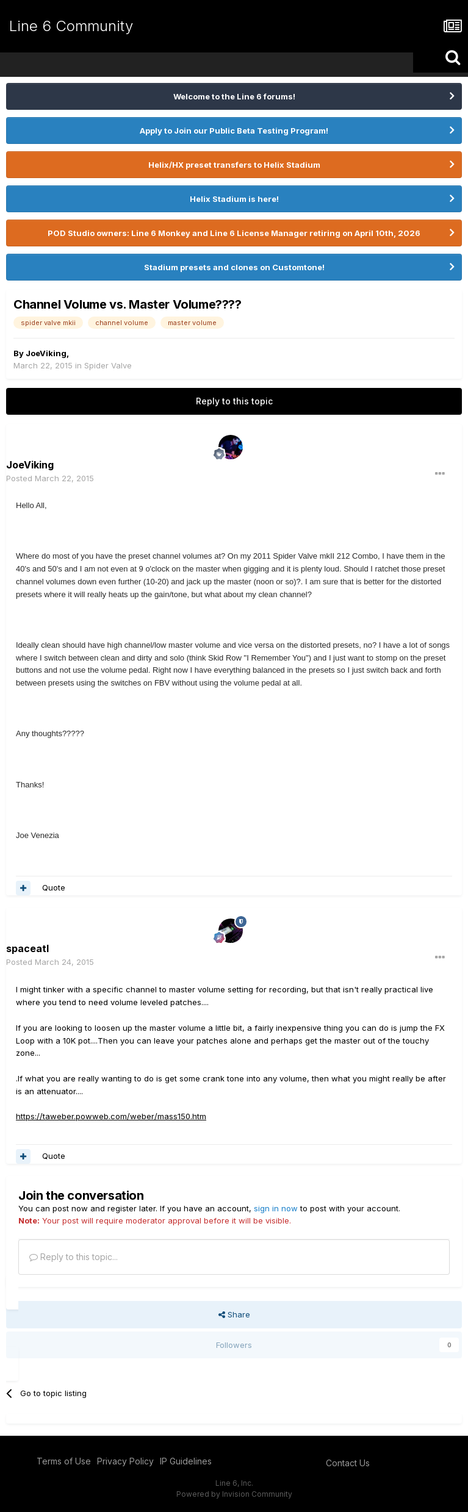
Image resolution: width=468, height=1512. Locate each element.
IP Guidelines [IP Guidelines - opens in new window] (186, 1461)
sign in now (276, 1208)
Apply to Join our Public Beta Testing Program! (234, 130)
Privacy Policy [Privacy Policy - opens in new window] (125, 1461)
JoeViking (46, 353)
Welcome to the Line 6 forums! (234, 96)
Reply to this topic (234, 401)
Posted (50, 478)
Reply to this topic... (73, 1257)
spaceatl (27, 948)
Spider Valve (108, 365)
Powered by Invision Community (234, 1494)
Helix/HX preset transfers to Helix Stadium (234, 165)
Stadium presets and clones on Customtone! (234, 267)
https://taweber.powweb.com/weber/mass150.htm (111, 1116)
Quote (53, 887)
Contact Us (348, 1463)
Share (234, 1314)
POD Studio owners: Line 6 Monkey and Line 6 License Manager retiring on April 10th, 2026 (234, 233)
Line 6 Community (71, 26)
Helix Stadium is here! (234, 199)
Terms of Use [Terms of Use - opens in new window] (64, 1461)
